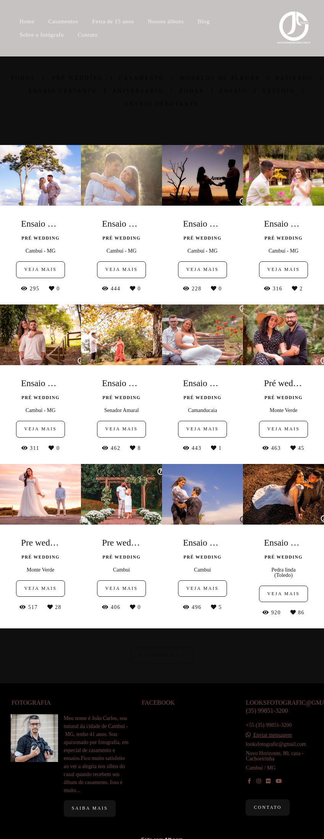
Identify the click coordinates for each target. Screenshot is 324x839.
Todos (23, 78)
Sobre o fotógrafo (41, 35)
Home (26, 21)
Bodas (191, 91)
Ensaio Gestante (63, 91)
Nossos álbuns (166, 21)
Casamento (141, 78)
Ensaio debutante (162, 104)
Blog (204, 21)
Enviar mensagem (272, 735)
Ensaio (233, 91)
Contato (87, 35)
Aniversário (137, 91)
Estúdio (279, 91)
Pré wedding (77, 78)
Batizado (294, 78)
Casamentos (63, 21)
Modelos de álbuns (220, 78)
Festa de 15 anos (113, 21)
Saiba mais (90, 808)
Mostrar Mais (162, 655)
